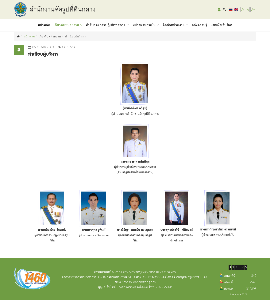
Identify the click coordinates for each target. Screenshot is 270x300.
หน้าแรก (29, 36)
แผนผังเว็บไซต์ (221, 25)
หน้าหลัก (44, 25)
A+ (253, 9)
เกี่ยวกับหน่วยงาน (66, 25)
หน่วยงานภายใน (144, 25)
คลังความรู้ (199, 25)
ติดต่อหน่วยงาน (174, 25)
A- (242, 9)
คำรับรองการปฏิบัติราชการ (106, 25)
